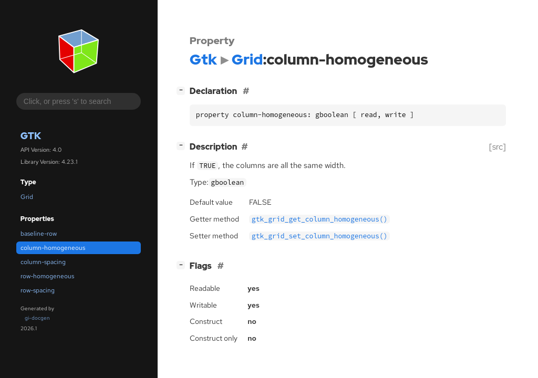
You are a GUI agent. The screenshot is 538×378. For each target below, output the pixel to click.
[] (183, 90)
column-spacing (43, 262)
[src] (497, 146)
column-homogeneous (52, 248)
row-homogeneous (47, 276)
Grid (26, 197)
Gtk (30, 135)
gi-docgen (37, 317)
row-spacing (37, 290)
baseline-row (38, 233)
